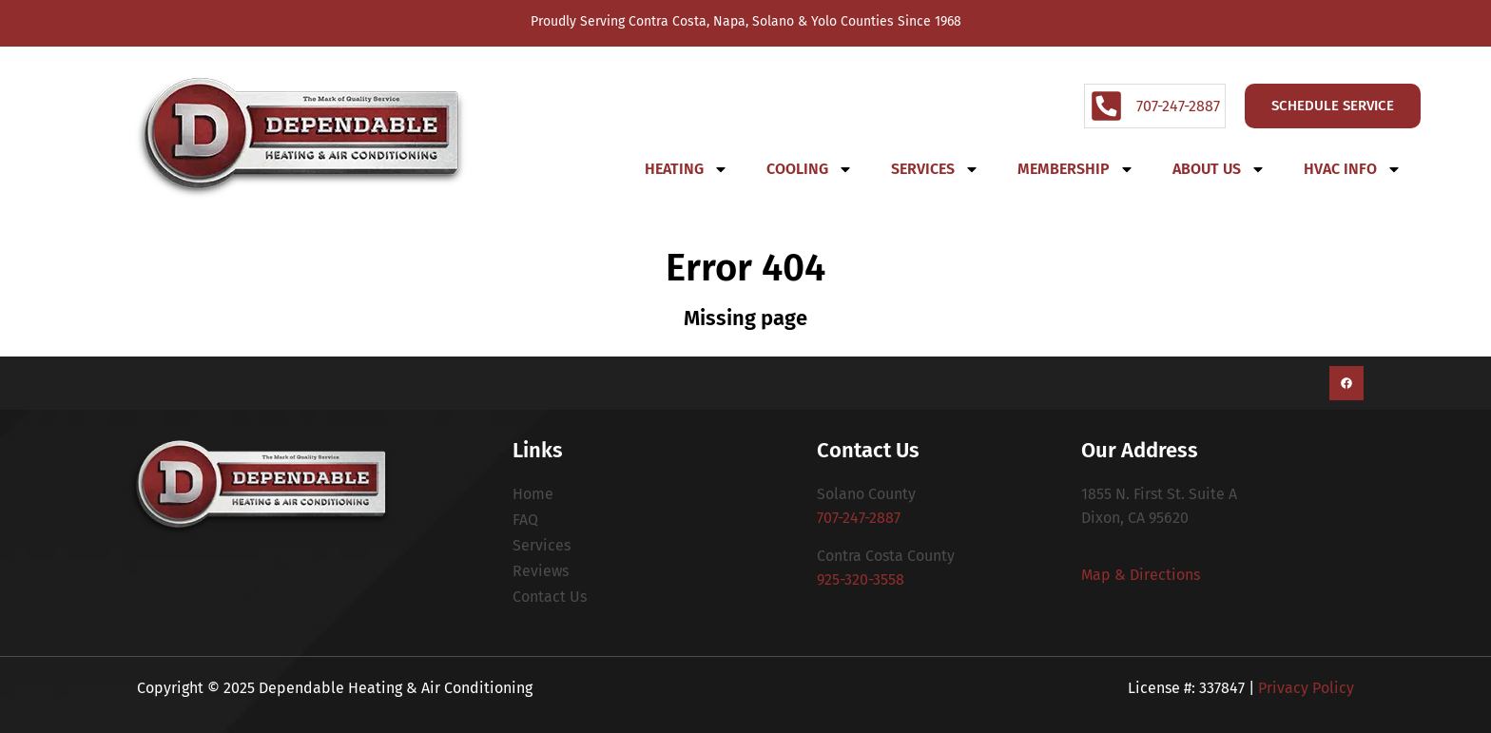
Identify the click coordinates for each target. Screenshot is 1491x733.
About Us (1219, 169)
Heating (686, 169)
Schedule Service (1332, 105)
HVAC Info (1353, 169)
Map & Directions (1140, 575)
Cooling (809, 169)
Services (935, 169)
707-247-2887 (858, 518)
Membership (1075, 169)
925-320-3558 (860, 579)
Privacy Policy (1306, 688)
